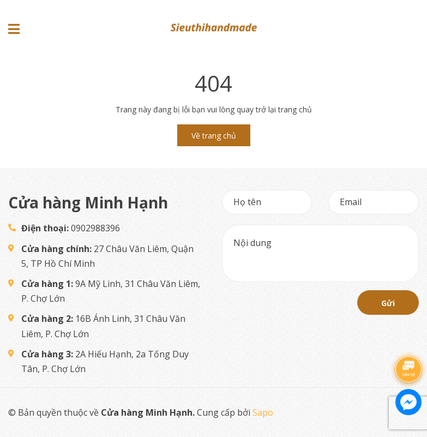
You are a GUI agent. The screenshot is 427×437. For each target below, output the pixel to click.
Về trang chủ (213, 135)
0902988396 (70, 228)
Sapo (262, 412)
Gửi (388, 303)
